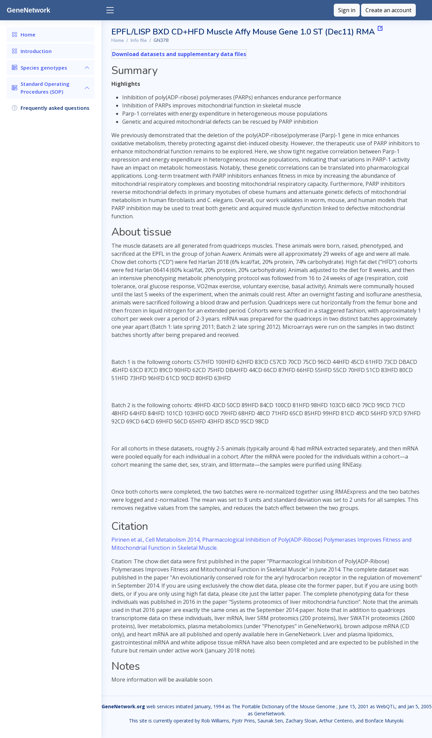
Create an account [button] (388, 10)
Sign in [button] (346, 10)
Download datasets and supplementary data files (179, 54)
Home (117, 40)
